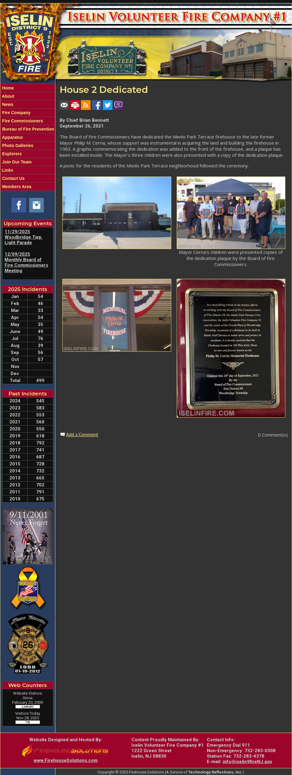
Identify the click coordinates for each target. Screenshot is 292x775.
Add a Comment (82, 434)
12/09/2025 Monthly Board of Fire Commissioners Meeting (26, 262)
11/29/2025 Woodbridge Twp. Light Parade (24, 237)
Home (7, 88)
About (7, 96)
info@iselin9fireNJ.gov (247, 761)
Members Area (16, 186)
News (7, 104)
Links (7, 170)
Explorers (11, 153)
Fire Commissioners (22, 120)
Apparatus (12, 137)
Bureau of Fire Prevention (27, 129)
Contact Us (13, 178)
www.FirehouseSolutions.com (66, 760)
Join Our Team (16, 162)
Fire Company (15, 112)
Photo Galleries (17, 145)
